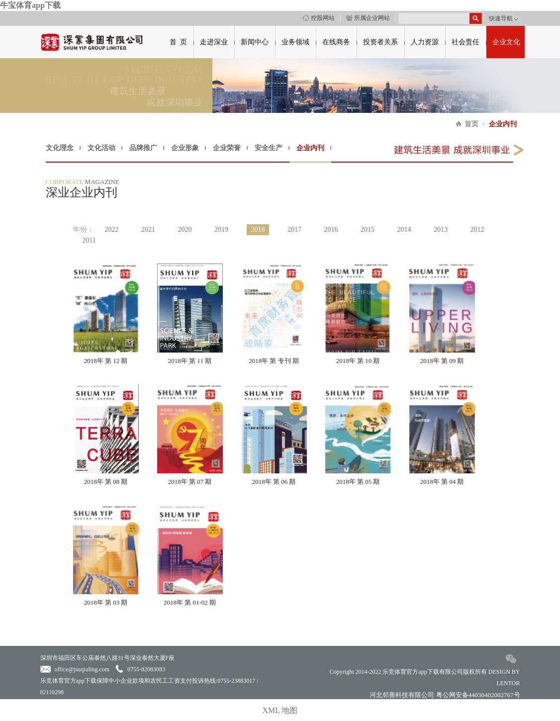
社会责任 (465, 42)
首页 (471, 124)
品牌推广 (143, 148)
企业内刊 (503, 124)
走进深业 (214, 42)
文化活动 (101, 148)
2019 (221, 229)
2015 (367, 229)
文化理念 (60, 148)
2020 (185, 229)
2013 (441, 229)
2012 (477, 229)
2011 (88, 240)
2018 (258, 229)
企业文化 (506, 42)
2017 (294, 229)
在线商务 (336, 42)
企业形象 (185, 148)
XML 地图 (280, 710)
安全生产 (268, 148)
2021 (148, 229)
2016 (331, 229)
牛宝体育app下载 (30, 5)
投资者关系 (380, 42)
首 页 (178, 42)
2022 (112, 229)
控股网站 (318, 17)
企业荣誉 (227, 148)
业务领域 (295, 42)
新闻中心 (255, 42)
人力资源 (425, 42)
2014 (404, 229)
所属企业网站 (368, 17)
